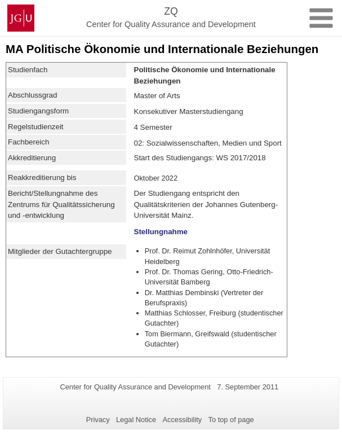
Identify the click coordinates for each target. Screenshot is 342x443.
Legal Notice (136, 419)
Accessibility (182, 419)
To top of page (231, 419)
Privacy (98, 419)
